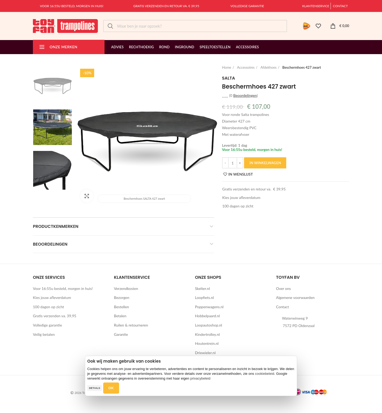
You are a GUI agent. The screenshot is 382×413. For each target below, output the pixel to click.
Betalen (120, 316)
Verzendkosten (126, 288)
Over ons (283, 288)
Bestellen (121, 307)
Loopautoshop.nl (208, 325)
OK (111, 388)
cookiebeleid (264, 374)
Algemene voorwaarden (295, 297)
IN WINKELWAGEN (265, 163)
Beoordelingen (50, 244)
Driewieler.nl (205, 352)
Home (226, 67)
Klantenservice (315, 6)
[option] (52, 84)
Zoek (110, 26)
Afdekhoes (269, 67)
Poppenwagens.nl (209, 307)
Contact (340, 6)
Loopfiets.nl (204, 297)
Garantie (121, 334)
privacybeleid (200, 378)
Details (94, 387)
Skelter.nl (202, 288)
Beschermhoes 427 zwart (301, 67)
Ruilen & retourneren (131, 325)
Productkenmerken (56, 226)
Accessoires (245, 67)
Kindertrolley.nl (207, 334)
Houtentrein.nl (207, 343)
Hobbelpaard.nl (207, 316)
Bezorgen (121, 297)
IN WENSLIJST (240, 174)
